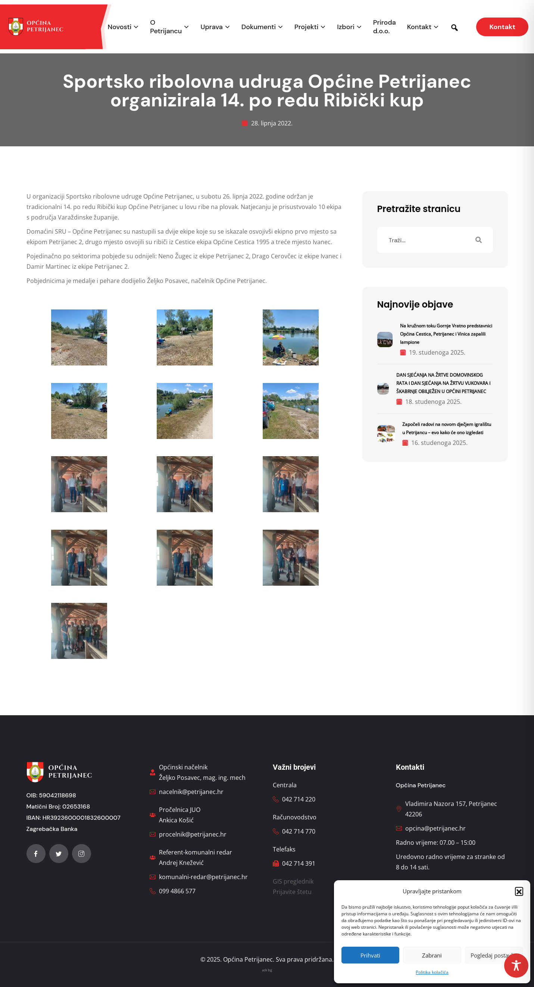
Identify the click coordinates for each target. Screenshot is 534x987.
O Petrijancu (166, 26)
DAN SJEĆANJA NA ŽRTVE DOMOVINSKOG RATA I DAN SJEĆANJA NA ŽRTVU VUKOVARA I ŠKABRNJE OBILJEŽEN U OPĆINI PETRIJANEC (443, 383)
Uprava (211, 27)
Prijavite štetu (292, 892)
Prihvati (370, 955)
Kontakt (419, 27)
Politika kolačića (432, 972)
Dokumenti (258, 27)
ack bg (267, 970)
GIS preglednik (293, 881)
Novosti (120, 27)
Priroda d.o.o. (384, 26)
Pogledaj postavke (494, 955)
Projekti (306, 27)
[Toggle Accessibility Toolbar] (516, 965)
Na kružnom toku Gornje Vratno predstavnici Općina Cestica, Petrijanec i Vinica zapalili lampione (446, 334)
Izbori (345, 27)
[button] (519, 891)
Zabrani (432, 955)
